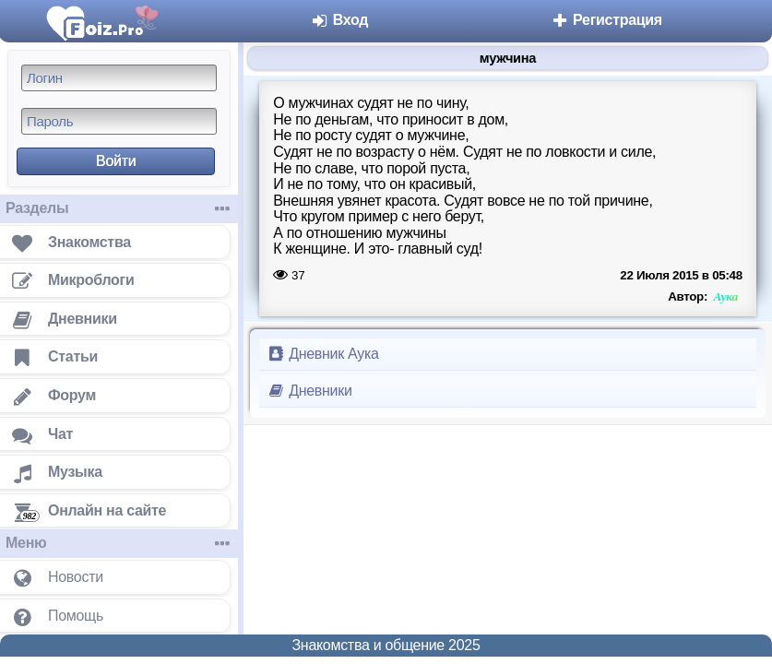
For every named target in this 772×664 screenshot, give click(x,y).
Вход (340, 20)
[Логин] (119, 78)
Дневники (309, 390)
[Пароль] (119, 121)
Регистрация (606, 20)
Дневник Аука (323, 354)
